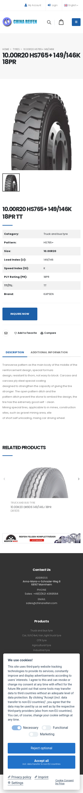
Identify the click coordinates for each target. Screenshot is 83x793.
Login (53, 5)
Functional (60, 728)
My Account (33, 5)
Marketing (47, 734)
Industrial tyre (41, 650)
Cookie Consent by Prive (64, 782)
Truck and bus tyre (41, 630)
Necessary (30, 728)
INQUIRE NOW (19, 314)
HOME (5, 49)
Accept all (41, 762)
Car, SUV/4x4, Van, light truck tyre (41, 635)
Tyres (16, 49)
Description (15, 352)
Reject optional (41, 748)
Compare (48, 333)
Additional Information (49, 352)
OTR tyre (41, 640)
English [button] (71, 5)
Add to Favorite (25, 333)
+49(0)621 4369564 (45, 594)
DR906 (15, 511)
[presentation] (79, 479)
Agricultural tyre (41, 645)
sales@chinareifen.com (41, 603)
